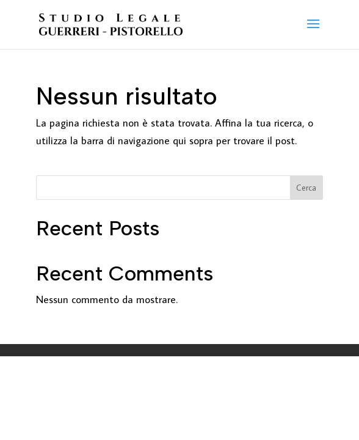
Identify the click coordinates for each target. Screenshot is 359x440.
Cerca (306, 187)
